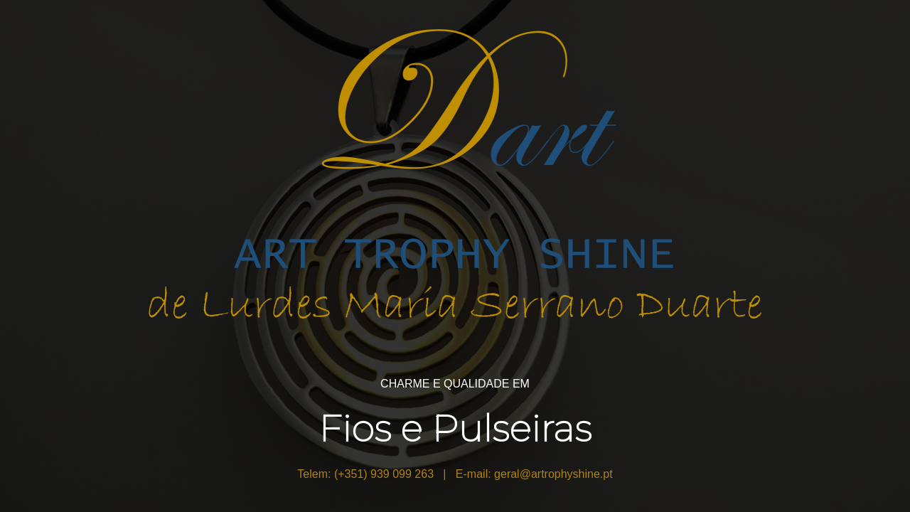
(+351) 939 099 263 (384, 474)
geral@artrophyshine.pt (553, 474)
